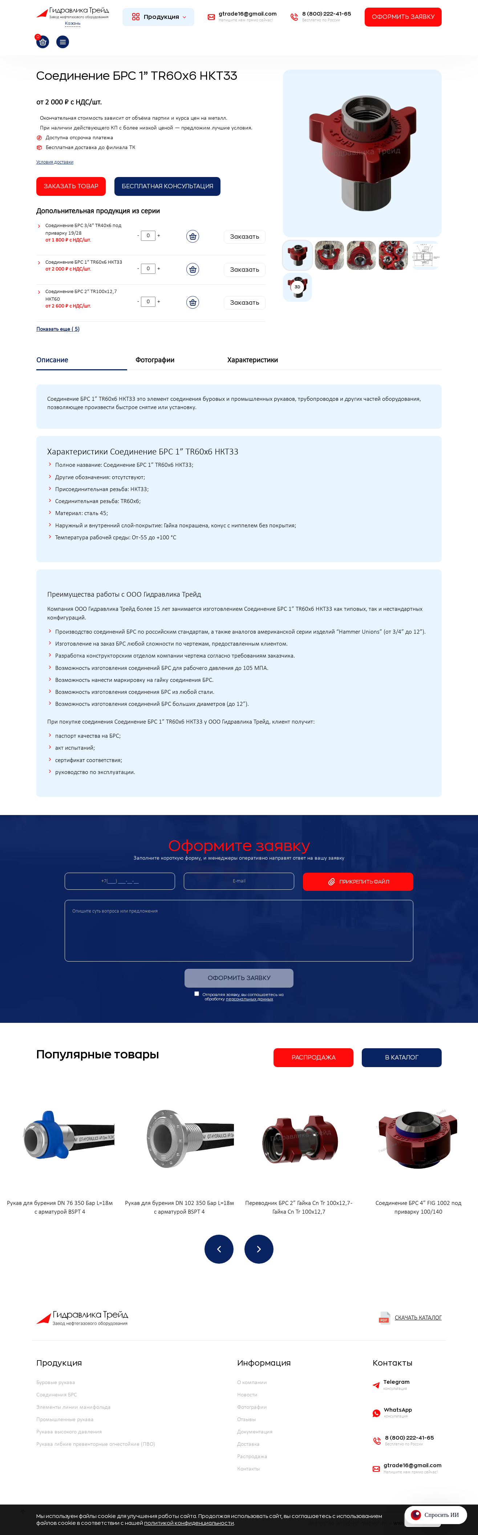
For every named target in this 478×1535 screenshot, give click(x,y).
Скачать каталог (410, 1318)
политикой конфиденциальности (189, 1523)
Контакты (248, 1469)
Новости (247, 1395)
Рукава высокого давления (69, 1432)
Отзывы (246, 1420)
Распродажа (314, 1058)
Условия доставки (54, 162)
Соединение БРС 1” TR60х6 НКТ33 (83, 262)
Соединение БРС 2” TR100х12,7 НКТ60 (81, 295)
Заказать (244, 237)
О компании (252, 1383)
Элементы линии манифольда (73, 1407)
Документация (254, 1432)
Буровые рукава (55, 1383)
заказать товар (71, 186)
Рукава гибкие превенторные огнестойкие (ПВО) (95, 1444)
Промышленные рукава (65, 1420)
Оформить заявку (403, 17)
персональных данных (249, 999)
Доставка (248, 1444)
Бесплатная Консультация (167, 186)
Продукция (159, 16)
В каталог (402, 1058)
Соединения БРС (56, 1395)
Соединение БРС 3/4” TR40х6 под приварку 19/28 (83, 229)
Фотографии (252, 1407)
